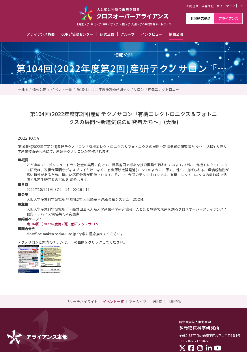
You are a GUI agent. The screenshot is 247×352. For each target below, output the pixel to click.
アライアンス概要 (41, 34)
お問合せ (192, 5)
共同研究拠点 (200, 18)
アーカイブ (137, 301)
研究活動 (107, 34)
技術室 (157, 301)
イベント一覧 (61, 89)
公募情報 (207, 5)
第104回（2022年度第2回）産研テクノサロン (62, 223)
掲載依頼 (174, 301)
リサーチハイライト (82, 301)
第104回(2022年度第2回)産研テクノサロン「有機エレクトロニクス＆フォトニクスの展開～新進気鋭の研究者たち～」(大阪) (128, 89)
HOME (23, 89)
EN (240, 5)
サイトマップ (226, 5)
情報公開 (176, 34)
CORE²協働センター (77, 34)
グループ (128, 34)
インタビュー (151, 34)
